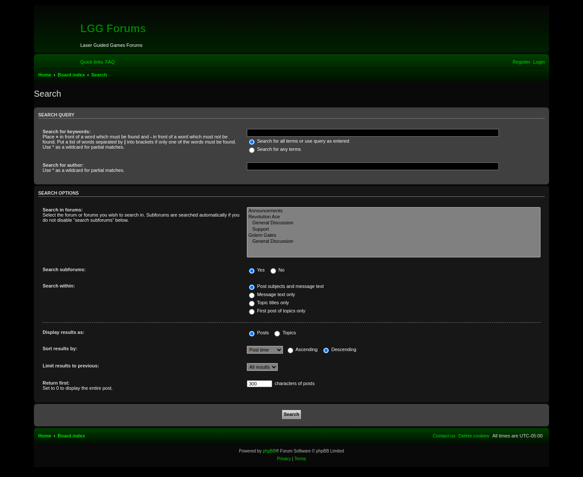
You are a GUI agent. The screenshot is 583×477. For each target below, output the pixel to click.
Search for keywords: (67, 131)
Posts (259, 332)
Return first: (56, 382)
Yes (257, 269)
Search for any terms (275, 149)
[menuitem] (110, 62)
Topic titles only (269, 302)
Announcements (394, 211)
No (277, 269)
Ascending (303, 349)
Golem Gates (394, 235)
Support (394, 229)
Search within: (59, 285)
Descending (339, 349)
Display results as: (63, 332)
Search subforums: (64, 269)
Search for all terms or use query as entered (299, 141)
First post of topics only (277, 310)
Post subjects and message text (286, 286)
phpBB (269, 451)
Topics (285, 332)
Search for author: (63, 165)
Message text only (272, 294)
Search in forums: (63, 209)
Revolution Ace (394, 217)
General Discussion (394, 223)
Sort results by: (60, 348)
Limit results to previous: (71, 365)
